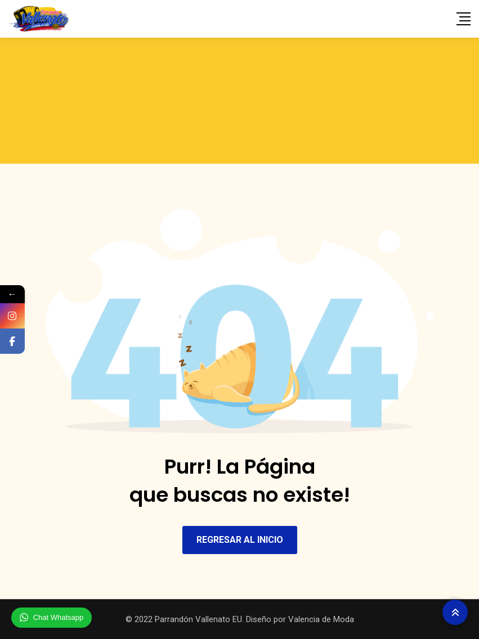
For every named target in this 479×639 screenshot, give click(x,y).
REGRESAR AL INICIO (239, 539)
